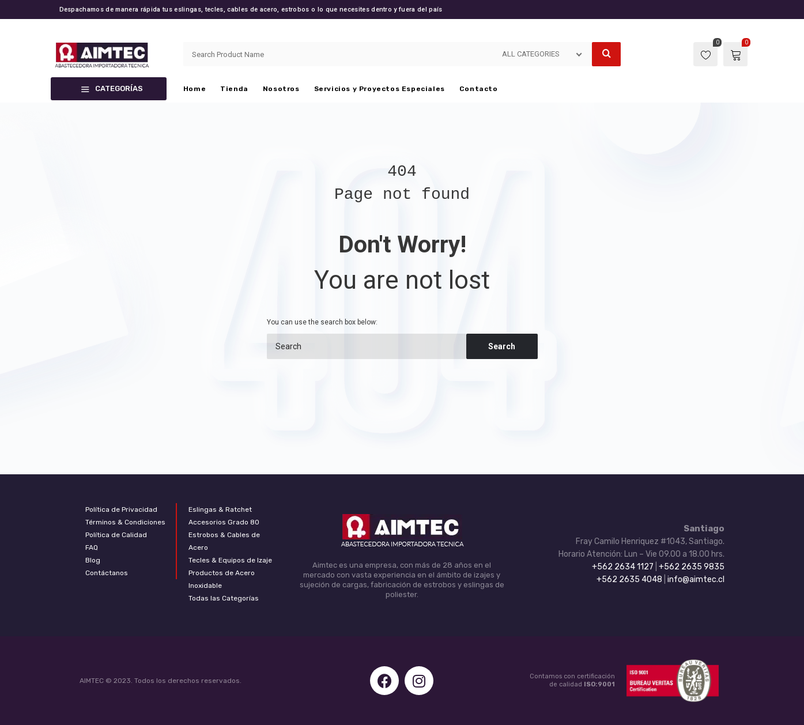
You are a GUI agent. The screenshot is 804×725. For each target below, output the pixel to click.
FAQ (91, 547)
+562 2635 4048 (629, 579)
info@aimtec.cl (695, 579)
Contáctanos (106, 573)
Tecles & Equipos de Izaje (230, 560)
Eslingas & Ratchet (220, 509)
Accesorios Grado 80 (223, 522)
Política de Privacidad (121, 509)
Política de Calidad (116, 535)
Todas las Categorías (223, 598)
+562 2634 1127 (623, 567)
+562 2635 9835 (691, 567)
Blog (92, 560)
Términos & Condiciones (125, 522)
